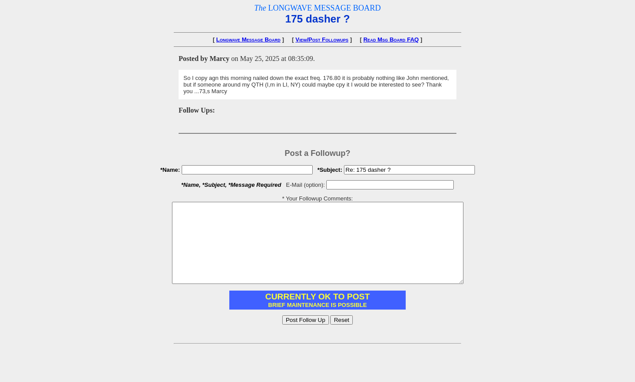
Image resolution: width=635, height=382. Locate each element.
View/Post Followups (321, 39)
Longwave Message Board (248, 39)
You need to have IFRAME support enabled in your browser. (317, 315)
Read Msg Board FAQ (391, 39)
